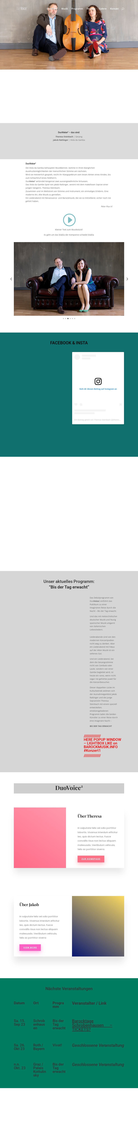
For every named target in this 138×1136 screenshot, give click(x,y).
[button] (11, 279)
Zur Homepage (91, 858)
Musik (64, 9)
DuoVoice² (52, 9)
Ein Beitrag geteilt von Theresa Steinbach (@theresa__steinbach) (102, 420)
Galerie (103, 9)
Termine (91, 9)
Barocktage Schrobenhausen (88, 1023)
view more (30, 947)
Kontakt (114, 9)
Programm (77, 9)
